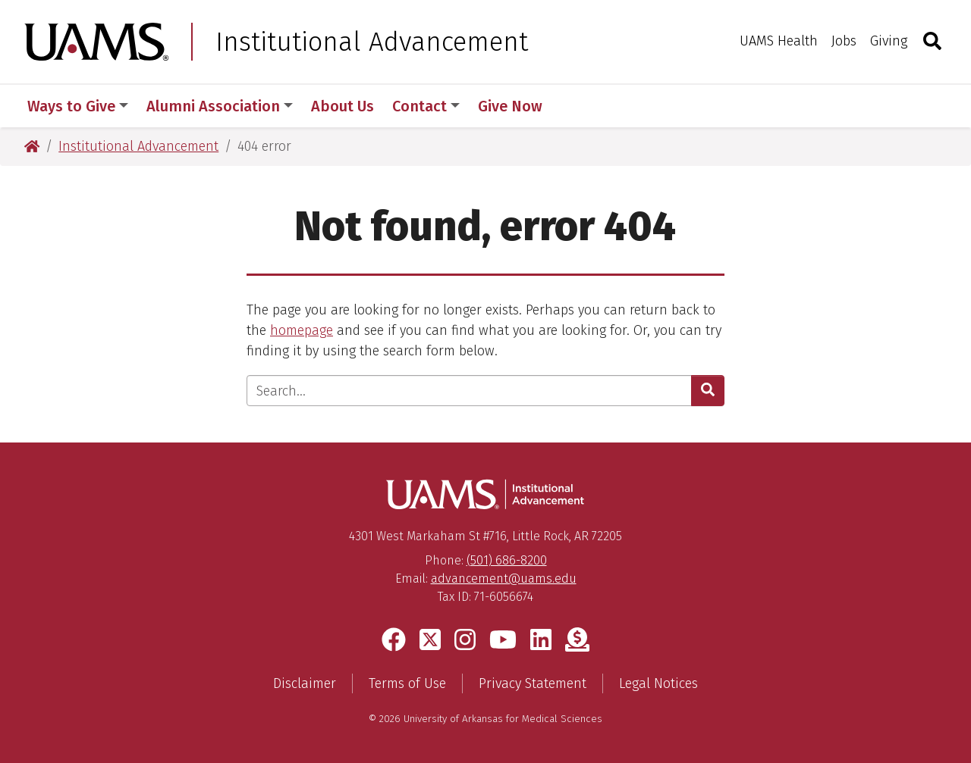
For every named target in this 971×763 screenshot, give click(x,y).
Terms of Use (407, 683)
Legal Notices (658, 683)
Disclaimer (304, 683)
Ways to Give (77, 106)
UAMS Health (779, 41)
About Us (342, 106)
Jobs (843, 41)
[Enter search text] (469, 390)
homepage (301, 330)
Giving (888, 41)
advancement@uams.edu (504, 578)
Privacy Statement (532, 683)
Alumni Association (219, 106)
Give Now (510, 106)
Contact (426, 106)
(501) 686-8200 (507, 560)
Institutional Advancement (371, 42)
